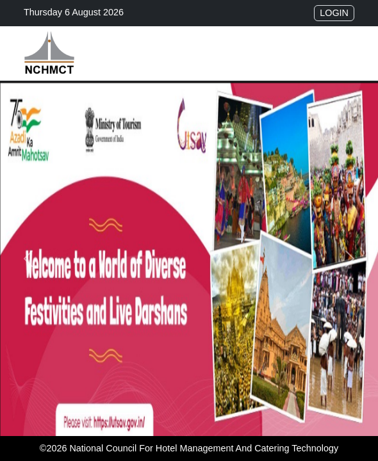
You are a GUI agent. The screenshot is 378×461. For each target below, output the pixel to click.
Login (334, 13)
